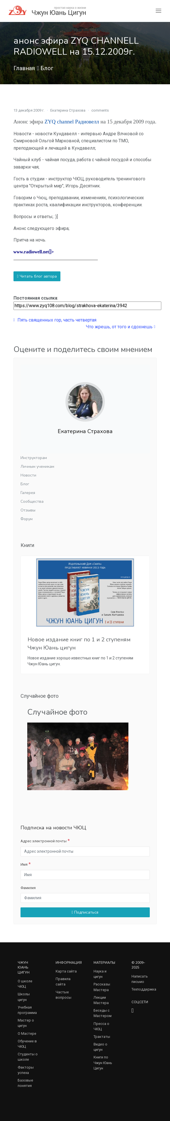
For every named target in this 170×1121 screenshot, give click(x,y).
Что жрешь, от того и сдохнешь (120, 326)
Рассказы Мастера (102, 987)
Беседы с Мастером (103, 1013)
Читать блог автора (37, 276)
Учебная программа (27, 1010)
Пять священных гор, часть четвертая (54, 320)
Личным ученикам (37, 466)
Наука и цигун (100, 974)
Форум (27, 519)
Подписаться (85, 912)
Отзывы (28, 510)
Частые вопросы (63, 995)
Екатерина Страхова (67, 110)
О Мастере (27, 1033)
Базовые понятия (25, 1083)
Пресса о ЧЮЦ (101, 1026)
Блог (46, 68)
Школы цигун (24, 997)
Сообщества (32, 501)
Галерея (28, 492)
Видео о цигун (100, 1047)
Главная (24, 68)
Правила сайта (63, 981)
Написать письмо (140, 979)
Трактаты (102, 1036)
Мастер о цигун (26, 1023)
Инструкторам (34, 457)
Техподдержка (144, 989)
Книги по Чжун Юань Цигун (103, 1062)
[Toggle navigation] (158, 11)
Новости (28, 475)
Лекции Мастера (101, 1000)
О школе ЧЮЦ (25, 984)
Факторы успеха (26, 1070)
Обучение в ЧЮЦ (27, 1044)
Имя (24, 864)
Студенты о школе (28, 1057)
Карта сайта (66, 971)
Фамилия (28, 888)
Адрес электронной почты (44, 841)
